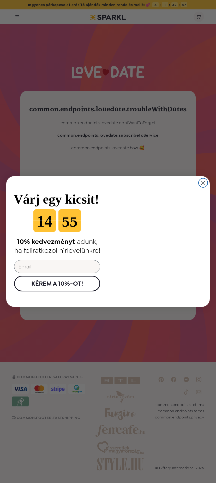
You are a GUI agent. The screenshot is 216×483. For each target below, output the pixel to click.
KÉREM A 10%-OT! (57, 283)
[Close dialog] (203, 182)
